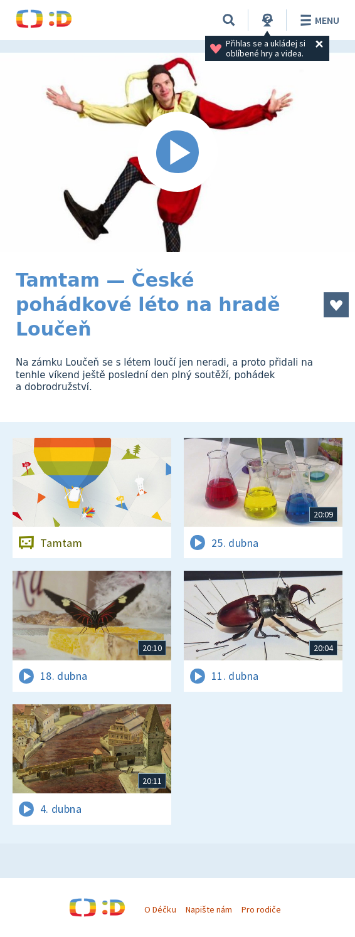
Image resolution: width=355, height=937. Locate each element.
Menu (317, 20)
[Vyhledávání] (229, 20)
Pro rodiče (261, 909)
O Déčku (160, 909)
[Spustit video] (177, 152)
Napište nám (209, 909)
